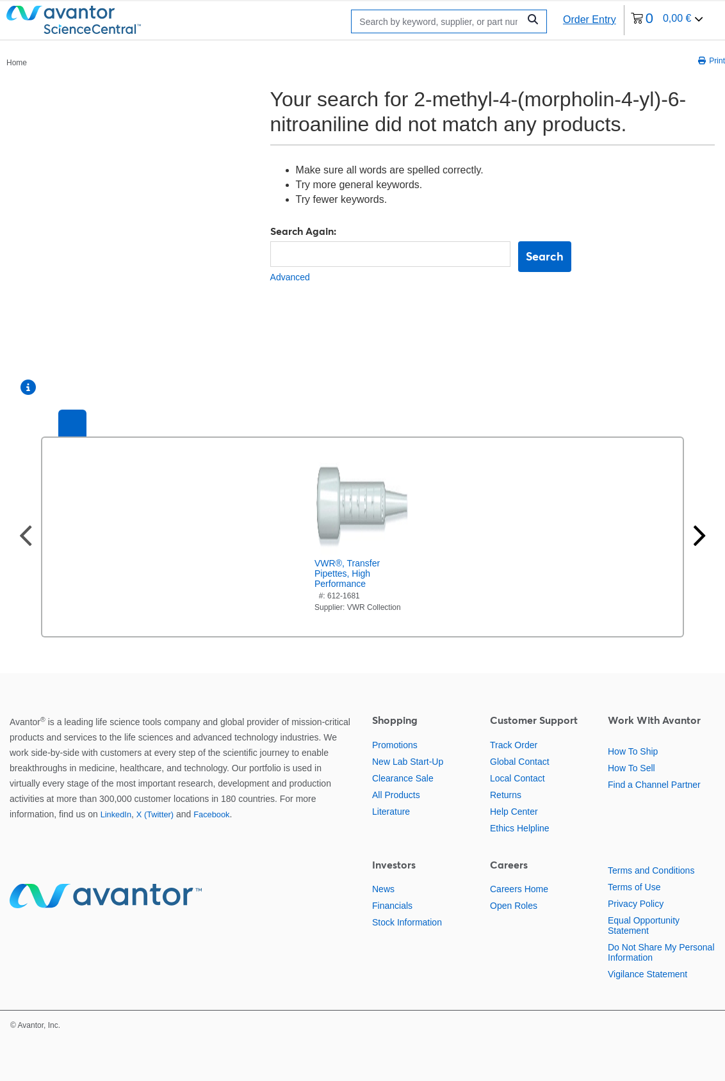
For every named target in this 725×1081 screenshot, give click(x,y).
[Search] (438, 21)
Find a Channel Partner (654, 785)
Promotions (395, 745)
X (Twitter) (155, 814)
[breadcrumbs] (16, 62)
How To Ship (633, 751)
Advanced (290, 277)
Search (545, 256)
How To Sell (631, 768)
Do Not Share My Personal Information (661, 952)
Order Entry (589, 19)
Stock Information (407, 922)
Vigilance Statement (647, 974)
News (383, 889)
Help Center (514, 811)
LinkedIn (116, 814)
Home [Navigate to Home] (16, 62)
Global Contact (520, 762)
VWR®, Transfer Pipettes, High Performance (347, 573)
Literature (391, 811)
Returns (505, 795)
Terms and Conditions (651, 870)
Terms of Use (634, 887)
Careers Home (519, 889)
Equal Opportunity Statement (644, 925)
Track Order (513, 745)
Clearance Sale (403, 778)
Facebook (211, 814)
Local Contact (517, 778)
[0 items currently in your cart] (667, 20)
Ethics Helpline (520, 828)
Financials (392, 906)
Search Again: (303, 231)
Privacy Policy (636, 904)
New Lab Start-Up (407, 762)
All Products (396, 795)
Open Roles (513, 906)
